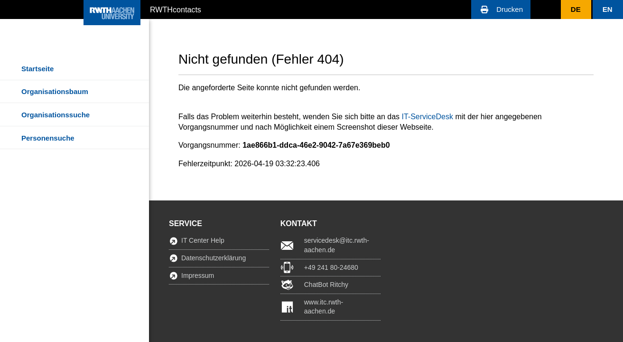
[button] (500, 9)
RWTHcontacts (175, 9)
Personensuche (47, 138)
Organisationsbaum (54, 91)
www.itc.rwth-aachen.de (323, 306)
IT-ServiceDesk (427, 117)
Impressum (197, 275)
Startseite (37, 69)
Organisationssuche (55, 115)
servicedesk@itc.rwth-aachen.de (336, 245)
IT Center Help (202, 240)
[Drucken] (500, 9)
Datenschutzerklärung (213, 258)
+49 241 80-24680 (331, 267)
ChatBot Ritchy (326, 284)
